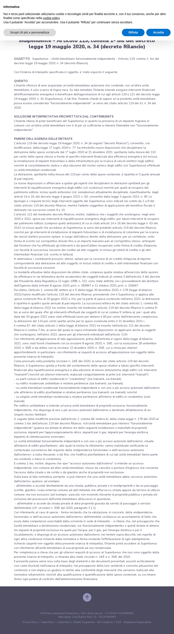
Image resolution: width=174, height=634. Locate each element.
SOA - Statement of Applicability (134, 622)
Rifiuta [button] (133, 32)
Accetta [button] (158, 32)
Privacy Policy (30, 622)
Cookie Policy (47, 622)
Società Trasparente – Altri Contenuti (93, 622)
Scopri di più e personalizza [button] (29, 32)
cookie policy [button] (51, 18)
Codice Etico (64, 622)
